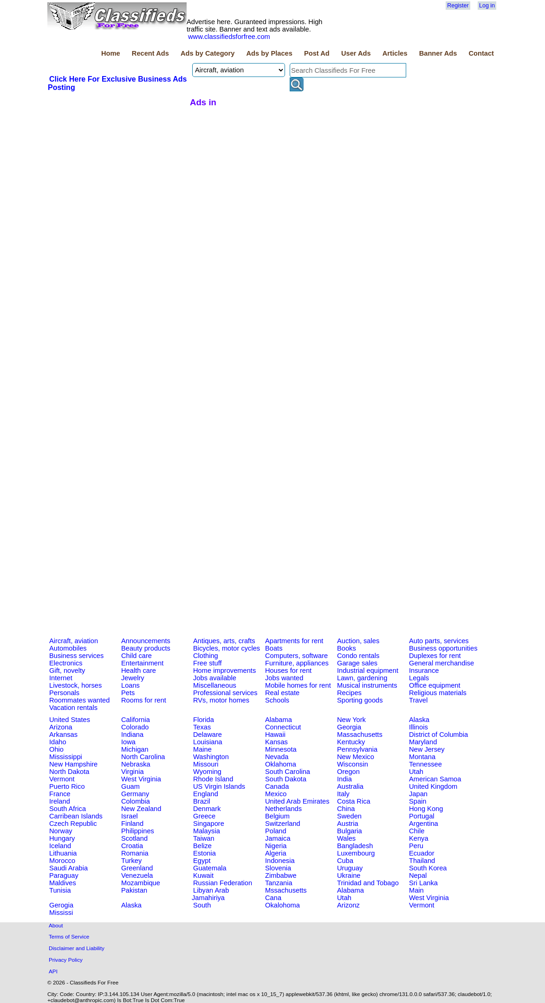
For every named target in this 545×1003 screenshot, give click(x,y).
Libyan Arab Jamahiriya (210, 894)
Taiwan (203, 838)
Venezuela (137, 875)
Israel (129, 816)
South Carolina (287, 771)
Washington (211, 756)
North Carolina (143, 756)
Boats (273, 648)
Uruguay (350, 868)
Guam (130, 786)
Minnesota (281, 749)
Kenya (418, 838)
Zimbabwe (281, 875)
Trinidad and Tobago (368, 883)
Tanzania (278, 883)
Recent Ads (150, 53)
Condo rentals (358, 655)
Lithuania (63, 853)
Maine (202, 749)
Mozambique (140, 883)
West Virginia (141, 779)
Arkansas (63, 734)
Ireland (59, 801)
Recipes (349, 692)
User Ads (356, 53)
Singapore (208, 823)
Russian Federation (222, 883)
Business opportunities (443, 648)
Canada (277, 786)
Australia (350, 786)
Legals (419, 678)
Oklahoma (280, 764)
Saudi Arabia (68, 868)
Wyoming (207, 771)
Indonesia (280, 860)
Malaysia (206, 831)
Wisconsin (352, 764)
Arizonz (348, 905)
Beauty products (145, 648)
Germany (135, 794)
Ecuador (422, 853)
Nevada (277, 756)
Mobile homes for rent (298, 685)
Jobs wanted (284, 678)
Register (457, 5)
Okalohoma (282, 905)
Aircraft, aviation (73, 641)
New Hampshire (73, 764)
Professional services (225, 692)
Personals (64, 692)
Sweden (349, 816)
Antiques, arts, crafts (224, 641)
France (60, 794)
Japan (418, 794)
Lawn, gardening (362, 678)
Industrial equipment (367, 670)
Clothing (205, 655)
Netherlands (283, 808)
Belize (202, 846)
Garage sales (357, 663)
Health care (138, 670)
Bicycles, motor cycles (226, 648)
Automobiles (68, 648)
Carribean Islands (76, 816)
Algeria (275, 853)
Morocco (62, 860)
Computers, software (296, 655)
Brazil (201, 801)
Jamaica (278, 838)
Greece (204, 816)
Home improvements (224, 670)
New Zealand (141, 808)
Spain (418, 801)
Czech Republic (73, 823)
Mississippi (65, 756)
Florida (203, 719)
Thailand (422, 860)
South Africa (67, 808)
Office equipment (435, 685)
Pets (128, 692)
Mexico (275, 794)
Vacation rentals (73, 707)
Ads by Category (207, 53)
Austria (347, 823)
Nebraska (135, 764)
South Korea (428, 868)
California (135, 719)
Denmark (207, 808)
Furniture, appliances (297, 663)
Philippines (137, 831)
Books (346, 648)
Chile (416, 831)
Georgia (349, 727)
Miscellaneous (214, 685)
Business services (76, 655)
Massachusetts (360, 734)
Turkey (131, 860)
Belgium (277, 816)
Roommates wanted (79, 700)
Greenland (137, 868)
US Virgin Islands (219, 786)
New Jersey (427, 749)
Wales (346, 838)
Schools (277, 700)
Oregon (348, 771)
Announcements (145, 641)
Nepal (418, 875)
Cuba (345, 860)
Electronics (66, 663)
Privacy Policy (66, 960)
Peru (416, 846)
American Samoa (435, 779)
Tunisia (60, 890)
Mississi (61, 912)
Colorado (135, 727)
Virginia (132, 771)
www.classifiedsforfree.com (229, 36)
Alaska (419, 719)
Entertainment (142, 663)
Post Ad (317, 53)
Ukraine (349, 875)
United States (69, 719)
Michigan (135, 749)
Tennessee (425, 764)
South (202, 905)
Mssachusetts (286, 890)
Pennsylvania (357, 749)
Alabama (278, 719)
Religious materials (438, 692)
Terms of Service (69, 936)
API (53, 971)
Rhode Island (213, 779)
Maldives (62, 883)
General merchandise (441, 663)
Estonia (204, 853)
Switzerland (282, 823)
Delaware (207, 734)
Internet (60, 678)
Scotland (134, 838)
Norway (60, 831)
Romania (135, 853)
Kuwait (203, 875)
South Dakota (285, 779)
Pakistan (134, 890)
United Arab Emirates (297, 801)
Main (416, 890)
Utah (416, 771)
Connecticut (283, 727)
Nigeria (275, 846)
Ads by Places (269, 53)
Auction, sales (358, 641)
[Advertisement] (117, 162)
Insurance (424, 670)
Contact (481, 53)
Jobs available (214, 678)
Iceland (60, 846)
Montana (422, 756)
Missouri (206, 764)
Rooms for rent (143, 700)
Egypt (201, 860)
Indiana (132, 734)
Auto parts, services (439, 641)
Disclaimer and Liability (76, 948)
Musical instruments (367, 685)
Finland (132, 823)
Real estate (282, 692)
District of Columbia (438, 734)
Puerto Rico (67, 786)
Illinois (418, 727)
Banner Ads (438, 53)
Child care (136, 655)
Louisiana (207, 742)
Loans (130, 685)
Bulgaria (349, 831)
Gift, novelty (67, 670)
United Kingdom (433, 786)
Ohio (56, 749)
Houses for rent (288, 670)
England (205, 794)
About (56, 925)
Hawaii (275, 734)
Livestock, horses (75, 685)
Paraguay (63, 875)
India (344, 779)
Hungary (62, 838)
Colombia (135, 801)
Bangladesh (355, 846)
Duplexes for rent (435, 655)
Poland (275, 831)
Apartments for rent (294, 641)
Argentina (423, 823)
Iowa (128, 742)
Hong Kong (426, 808)
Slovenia (278, 868)
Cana (273, 897)
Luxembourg (356, 853)
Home (110, 53)
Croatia (132, 846)
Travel (418, 700)
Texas (202, 727)
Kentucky (351, 742)
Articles (395, 53)
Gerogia (61, 905)
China (346, 808)
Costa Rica (353, 801)
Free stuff (207, 663)
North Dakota (69, 771)
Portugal (422, 816)
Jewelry (132, 678)
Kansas (276, 742)
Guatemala (210, 868)
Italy (343, 794)
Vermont (62, 779)
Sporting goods (360, 700)
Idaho (57, 742)
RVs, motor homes (221, 700)
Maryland (423, 742)
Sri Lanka (423, 883)
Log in (487, 5)
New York (351, 719)
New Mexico (355, 756)
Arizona (60, 727)
